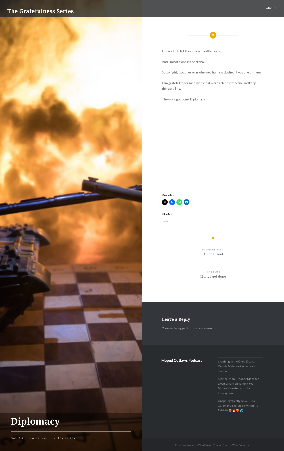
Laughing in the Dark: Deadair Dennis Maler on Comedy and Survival (237, 366)
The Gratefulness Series (40, 11)
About (271, 8)
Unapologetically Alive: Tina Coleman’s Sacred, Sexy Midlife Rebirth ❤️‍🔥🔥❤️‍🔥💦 (238, 405)
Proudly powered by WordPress (193, 445)
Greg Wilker (33, 438)
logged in (183, 328)
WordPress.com (241, 445)
